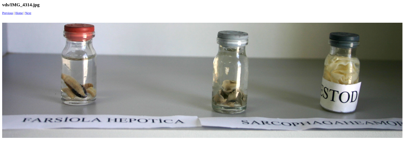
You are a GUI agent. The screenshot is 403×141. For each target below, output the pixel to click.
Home (19, 13)
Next (28, 13)
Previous (7, 13)
